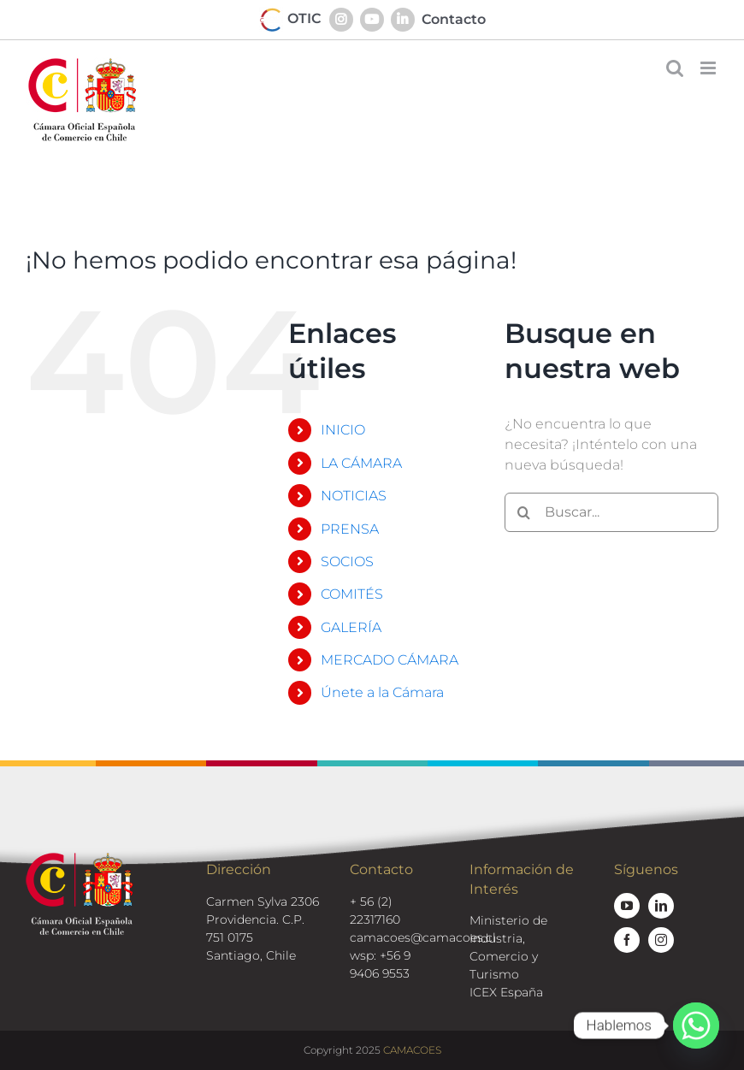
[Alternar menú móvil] (709, 68)
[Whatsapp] (696, 1025)
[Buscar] (524, 512)
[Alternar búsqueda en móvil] (674, 68)
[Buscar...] (611, 512)
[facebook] (627, 940)
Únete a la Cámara (382, 692)
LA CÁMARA (361, 463)
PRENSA (350, 529)
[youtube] (627, 906)
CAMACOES (412, 1049)
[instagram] (661, 940)
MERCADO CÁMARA (389, 660)
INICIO (343, 430)
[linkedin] (661, 906)
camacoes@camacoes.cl (423, 937)
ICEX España (506, 992)
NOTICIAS (354, 496)
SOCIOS (347, 561)
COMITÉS (352, 594)
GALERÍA (351, 627)
